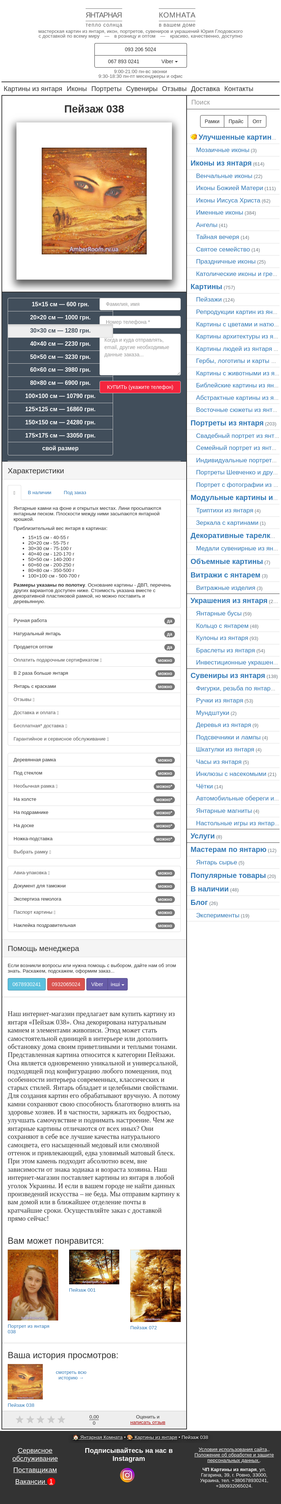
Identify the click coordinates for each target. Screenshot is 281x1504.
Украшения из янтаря (229, 600)
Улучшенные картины (238, 137)
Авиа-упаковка (94, 873)
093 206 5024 (140, 49)
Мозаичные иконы (223, 150)
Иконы (77, 88)
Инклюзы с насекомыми (231, 773)
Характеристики (36, 470)
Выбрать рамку (32, 852)
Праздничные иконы (226, 261)
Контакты (238, 88)
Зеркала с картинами (227, 522)
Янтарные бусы (219, 613)
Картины (206, 287)
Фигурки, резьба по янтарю (236, 688)
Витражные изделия (225, 587)
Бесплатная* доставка (40, 725)
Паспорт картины (94, 912)
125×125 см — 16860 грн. (60, 409)
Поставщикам (35, 1470)
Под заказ (75, 492)
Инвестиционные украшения (238, 662)
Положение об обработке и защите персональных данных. (234, 1457)
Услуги (203, 836)
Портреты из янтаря (227, 423)
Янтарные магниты (224, 810)
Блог (199, 902)
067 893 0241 (123, 61)
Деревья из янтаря (223, 724)
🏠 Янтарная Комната (98, 1437)
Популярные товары (228, 875)
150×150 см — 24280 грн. (60, 422)
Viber (169, 61)
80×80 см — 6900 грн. (60, 383)
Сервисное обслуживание (35, 1454)
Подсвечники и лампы (228, 737)
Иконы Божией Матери (229, 188)
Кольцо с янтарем (222, 625)
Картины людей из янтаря (234, 348)
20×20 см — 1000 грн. (60, 317)
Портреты (106, 88)
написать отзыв (147, 1422)
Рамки (212, 121)
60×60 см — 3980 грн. (60, 370)
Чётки (204, 786)
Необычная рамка (94, 786)
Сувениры (142, 88)
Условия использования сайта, (233, 1449)
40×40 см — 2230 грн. (60, 344)
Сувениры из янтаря (228, 675)
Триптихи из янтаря (225, 510)
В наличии (39, 492)
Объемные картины (227, 561)
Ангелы (207, 224)
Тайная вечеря (217, 236)
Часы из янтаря (219, 761)
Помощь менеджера (43, 948)
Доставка (205, 88)
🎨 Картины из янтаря (152, 1437)
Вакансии (35, 1481)
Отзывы (174, 88)
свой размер (60, 448)
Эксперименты (218, 915)
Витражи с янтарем (226, 575)
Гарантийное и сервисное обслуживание (61, 739)
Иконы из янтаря (221, 163)
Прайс (236, 121)
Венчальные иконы (224, 175)
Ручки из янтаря (219, 700)
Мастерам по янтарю (229, 849)
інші (117, 984)
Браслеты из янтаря (225, 650)
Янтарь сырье (216, 862)
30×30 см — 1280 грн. (60, 330)
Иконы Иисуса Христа (228, 200)
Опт (257, 121)
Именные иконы (219, 212)
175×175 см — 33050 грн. (60, 435)
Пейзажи (209, 299)
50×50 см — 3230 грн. (60, 357)
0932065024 (66, 984)
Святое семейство (223, 249)
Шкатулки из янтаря (225, 749)
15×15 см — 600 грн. (60, 304)
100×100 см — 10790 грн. (60, 396)
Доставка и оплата (36, 712)
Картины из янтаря (33, 88)
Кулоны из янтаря (222, 637)
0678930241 (26, 984)
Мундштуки (212, 712)
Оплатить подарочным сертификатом (94, 660)
